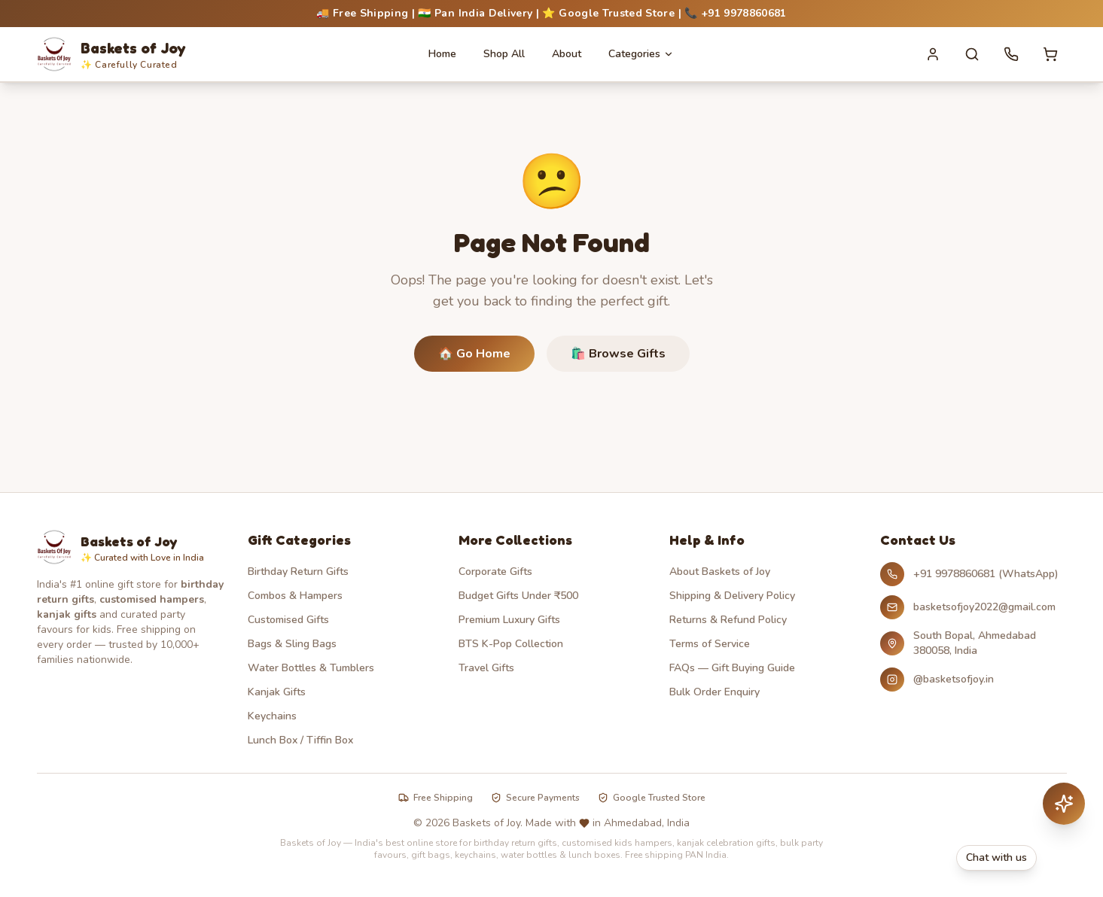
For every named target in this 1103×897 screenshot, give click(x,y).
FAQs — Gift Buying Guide (732, 668)
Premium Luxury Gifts (509, 620)
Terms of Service (709, 644)
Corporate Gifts (495, 571)
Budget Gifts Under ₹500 (518, 595)
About (566, 54)
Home (442, 54)
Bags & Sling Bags (292, 644)
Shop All (504, 54)
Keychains (272, 716)
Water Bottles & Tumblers (311, 668)
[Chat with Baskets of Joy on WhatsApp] (1020, 858)
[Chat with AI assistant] (1064, 804)
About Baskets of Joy (719, 571)
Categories (641, 54)
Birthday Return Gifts (298, 571)
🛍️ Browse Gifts (618, 353)
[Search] (972, 54)
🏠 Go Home (474, 353)
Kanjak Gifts (277, 692)
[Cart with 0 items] (1050, 54)
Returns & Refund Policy (728, 620)
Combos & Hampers (295, 595)
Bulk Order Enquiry (714, 692)
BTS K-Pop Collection (511, 644)
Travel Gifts (486, 668)
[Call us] (1011, 54)
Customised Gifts (288, 620)
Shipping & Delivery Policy (732, 595)
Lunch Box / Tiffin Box (300, 740)
